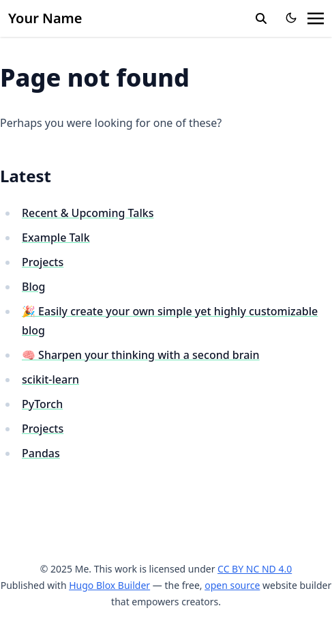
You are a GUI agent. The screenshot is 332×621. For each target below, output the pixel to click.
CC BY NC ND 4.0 (254, 568)
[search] (261, 18)
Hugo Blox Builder (109, 585)
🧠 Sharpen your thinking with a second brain (141, 354)
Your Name (45, 18)
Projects (42, 262)
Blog (33, 286)
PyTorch (42, 403)
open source (232, 585)
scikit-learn (50, 379)
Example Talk (56, 237)
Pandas (41, 453)
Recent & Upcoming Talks (87, 212)
